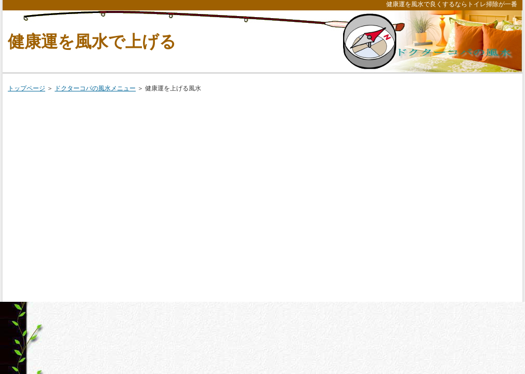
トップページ (26, 88)
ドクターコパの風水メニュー (95, 88)
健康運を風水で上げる (92, 41)
